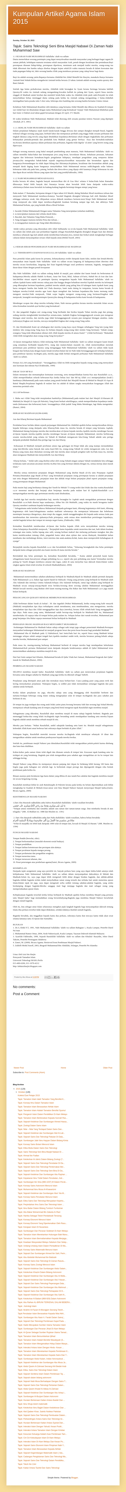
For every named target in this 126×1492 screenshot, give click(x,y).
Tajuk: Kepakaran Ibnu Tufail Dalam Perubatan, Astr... (41, 1178)
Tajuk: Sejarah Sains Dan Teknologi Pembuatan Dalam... (42, 1415)
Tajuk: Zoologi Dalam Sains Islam (32, 1125)
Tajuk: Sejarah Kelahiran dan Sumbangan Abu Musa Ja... (42, 1362)
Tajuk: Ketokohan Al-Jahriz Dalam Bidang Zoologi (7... (41, 1159)
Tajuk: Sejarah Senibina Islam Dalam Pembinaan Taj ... (41, 1374)
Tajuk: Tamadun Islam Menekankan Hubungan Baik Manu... (43, 1234)
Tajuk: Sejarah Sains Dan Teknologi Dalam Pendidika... (41, 1460)
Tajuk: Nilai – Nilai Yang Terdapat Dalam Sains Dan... (40, 1129)
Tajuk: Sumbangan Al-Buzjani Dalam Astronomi (38, 1396)
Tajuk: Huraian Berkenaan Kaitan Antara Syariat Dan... (41, 1423)
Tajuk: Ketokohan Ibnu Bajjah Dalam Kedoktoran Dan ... (42, 1408)
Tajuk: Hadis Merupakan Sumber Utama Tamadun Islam (42, 1325)
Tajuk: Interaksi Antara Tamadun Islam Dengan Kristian (41, 1430)
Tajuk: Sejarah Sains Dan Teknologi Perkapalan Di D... (41, 1291)
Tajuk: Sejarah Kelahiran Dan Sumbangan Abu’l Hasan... (42, 1280)
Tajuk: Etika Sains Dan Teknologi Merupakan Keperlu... (41, 1201)
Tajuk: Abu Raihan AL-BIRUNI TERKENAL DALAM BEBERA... (44, 1302)
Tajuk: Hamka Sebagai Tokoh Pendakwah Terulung (39, 1216)
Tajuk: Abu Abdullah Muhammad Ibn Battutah (37, 1257)
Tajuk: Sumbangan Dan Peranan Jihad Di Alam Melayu (41, 1329)
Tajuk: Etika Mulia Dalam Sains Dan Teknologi (37, 1148)
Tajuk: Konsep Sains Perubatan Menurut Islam (38, 1197)
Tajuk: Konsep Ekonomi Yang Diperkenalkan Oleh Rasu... (42, 1223)
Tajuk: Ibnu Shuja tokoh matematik (32, 1404)
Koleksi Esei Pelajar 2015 (29, 1095)
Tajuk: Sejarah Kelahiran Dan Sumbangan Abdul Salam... (42, 1268)
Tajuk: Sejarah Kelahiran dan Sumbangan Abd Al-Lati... (41, 1133)
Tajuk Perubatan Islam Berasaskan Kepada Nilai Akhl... (41, 1313)
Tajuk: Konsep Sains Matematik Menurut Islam (38, 1250)
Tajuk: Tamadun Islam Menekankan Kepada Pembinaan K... (43, 1351)
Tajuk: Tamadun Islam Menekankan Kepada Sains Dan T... (43, 1355)
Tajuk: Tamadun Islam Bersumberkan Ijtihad (36, 1336)
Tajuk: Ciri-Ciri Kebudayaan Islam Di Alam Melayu (39, 1438)
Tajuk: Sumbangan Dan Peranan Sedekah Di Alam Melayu (43, 1231)
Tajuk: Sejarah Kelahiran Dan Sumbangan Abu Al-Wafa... (42, 1276)
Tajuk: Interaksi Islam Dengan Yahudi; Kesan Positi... (40, 1426)
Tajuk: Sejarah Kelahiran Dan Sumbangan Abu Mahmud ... (43, 1287)
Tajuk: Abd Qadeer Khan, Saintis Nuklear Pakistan (39, 1411)
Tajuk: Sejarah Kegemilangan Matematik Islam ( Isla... (41, 1453)
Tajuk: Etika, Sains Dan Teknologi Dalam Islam (38, 1370)
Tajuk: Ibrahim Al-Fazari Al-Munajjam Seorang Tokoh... (41, 1310)
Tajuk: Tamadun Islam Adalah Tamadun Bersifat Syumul (42, 1110)
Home (63, 1068)
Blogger (74, 1478)
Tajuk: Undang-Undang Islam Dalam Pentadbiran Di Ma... (42, 1246)
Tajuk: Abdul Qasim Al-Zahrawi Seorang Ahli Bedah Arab (42, 1366)
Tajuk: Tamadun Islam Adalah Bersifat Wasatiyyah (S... (41, 1340)
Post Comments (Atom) (35, 1072)
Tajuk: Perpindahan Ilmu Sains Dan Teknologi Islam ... (41, 1204)
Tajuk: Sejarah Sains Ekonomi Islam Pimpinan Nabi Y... (41, 1445)
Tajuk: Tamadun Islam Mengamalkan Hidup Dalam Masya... (43, 1344)
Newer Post (19, 1068)
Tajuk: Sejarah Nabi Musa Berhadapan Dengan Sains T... (42, 1381)
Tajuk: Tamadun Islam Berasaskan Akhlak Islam (38, 1107)
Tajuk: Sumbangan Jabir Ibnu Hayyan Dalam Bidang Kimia (43, 1140)
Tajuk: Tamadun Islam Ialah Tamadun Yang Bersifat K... (41, 1099)
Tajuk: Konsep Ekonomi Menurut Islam (34, 1220)
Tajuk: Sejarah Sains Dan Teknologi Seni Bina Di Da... (41, 1171)
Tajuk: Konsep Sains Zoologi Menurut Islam (36, 1265)
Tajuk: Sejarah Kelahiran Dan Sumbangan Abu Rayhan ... (42, 1174)
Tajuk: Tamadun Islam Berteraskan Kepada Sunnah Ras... (43, 1118)
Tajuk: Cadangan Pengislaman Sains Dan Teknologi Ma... (42, 1456)
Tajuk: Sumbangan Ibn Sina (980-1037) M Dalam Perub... (42, 1182)
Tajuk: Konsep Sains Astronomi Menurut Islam (37, 1186)
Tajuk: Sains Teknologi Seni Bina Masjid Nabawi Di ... (40, 1152)
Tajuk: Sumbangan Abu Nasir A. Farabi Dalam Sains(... (41, 1317)
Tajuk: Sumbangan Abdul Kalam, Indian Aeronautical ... (41, 1359)
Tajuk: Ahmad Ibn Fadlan (28, 1156)
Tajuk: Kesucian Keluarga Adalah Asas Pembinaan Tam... (42, 1434)
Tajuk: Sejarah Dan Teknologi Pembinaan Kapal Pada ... (42, 1321)
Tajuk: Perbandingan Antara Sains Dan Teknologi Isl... (41, 1419)
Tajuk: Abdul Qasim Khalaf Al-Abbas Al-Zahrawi (38, 1389)
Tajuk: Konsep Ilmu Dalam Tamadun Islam (36, 1103)
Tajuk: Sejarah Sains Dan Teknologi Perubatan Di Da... (41, 1163)
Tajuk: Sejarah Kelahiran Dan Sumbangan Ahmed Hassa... (43, 1122)
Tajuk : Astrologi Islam (27, 1306)
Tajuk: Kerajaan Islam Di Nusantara (33, 1227)
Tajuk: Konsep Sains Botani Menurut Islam (36, 1144)
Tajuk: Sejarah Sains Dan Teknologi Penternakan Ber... (41, 1167)
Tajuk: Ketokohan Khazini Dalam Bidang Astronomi (39, 1272)
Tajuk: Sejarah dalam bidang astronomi (34, 1378)
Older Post (107, 1068)
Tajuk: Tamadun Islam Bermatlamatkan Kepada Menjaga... (43, 1238)
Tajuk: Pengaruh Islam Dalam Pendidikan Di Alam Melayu (42, 1114)
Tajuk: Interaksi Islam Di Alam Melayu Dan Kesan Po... (41, 1442)
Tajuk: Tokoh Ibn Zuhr (27, 1464)
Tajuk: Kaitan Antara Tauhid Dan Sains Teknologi (38, 1468)
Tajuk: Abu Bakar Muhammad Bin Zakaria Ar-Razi (39, 1212)
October (22, 1092)
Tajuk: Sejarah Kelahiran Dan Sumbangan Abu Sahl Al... (42, 1295)
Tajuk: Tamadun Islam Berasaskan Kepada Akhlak (39, 1449)
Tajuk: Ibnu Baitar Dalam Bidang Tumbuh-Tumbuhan (40, 1208)
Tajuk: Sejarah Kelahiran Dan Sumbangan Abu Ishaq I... (42, 1393)
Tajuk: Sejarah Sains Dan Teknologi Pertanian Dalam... (41, 1385)
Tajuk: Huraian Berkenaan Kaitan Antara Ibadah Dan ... (41, 1400)
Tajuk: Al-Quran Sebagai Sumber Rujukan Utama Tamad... (43, 1332)
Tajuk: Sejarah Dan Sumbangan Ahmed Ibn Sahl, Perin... (42, 1253)
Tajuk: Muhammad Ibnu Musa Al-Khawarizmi (37, 1189)
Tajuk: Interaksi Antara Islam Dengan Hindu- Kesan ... (41, 1347)
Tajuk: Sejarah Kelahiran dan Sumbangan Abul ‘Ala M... (41, 1193)
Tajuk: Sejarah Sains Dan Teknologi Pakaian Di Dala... (41, 1137)
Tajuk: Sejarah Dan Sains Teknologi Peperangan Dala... (41, 1283)
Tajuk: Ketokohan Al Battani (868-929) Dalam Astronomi (42, 1299)
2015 (18, 1089)
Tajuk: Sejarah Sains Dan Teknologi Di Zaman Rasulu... (41, 1261)
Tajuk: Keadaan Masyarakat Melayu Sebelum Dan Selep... (43, 1242)
